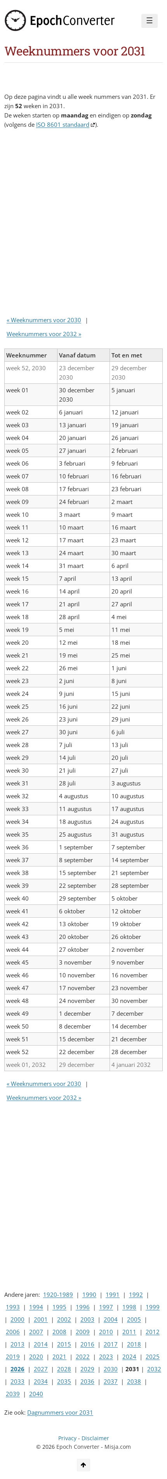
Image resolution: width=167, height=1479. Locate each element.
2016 (87, 1344)
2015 (64, 1344)
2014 (41, 1344)
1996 (83, 1307)
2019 (13, 1356)
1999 (153, 1307)
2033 (17, 1381)
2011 (129, 1332)
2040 (36, 1394)
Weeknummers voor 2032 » (44, 334)
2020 (36, 1356)
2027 (41, 1369)
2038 (134, 1381)
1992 (136, 1294)
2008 (59, 1332)
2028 (64, 1369)
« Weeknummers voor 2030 (44, 320)
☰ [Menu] (149, 20)
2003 (87, 1319)
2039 (13, 1394)
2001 (41, 1319)
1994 (36, 1307)
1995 (59, 1307)
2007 (36, 1332)
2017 (111, 1344)
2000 (17, 1319)
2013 (17, 1344)
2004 (111, 1319)
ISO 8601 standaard (62, 124)
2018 (134, 1344)
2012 (153, 1332)
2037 (111, 1381)
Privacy (67, 1438)
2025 (153, 1356)
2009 (83, 1332)
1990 (89, 1294)
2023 (106, 1356)
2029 (87, 1369)
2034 (41, 1381)
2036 (87, 1381)
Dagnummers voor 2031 (60, 1412)
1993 (13, 1307)
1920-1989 (58, 1294)
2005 (134, 1319)
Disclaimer (95, 1438)
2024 (129, 1356)
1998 (129, 1307)
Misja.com (117, 1446)
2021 (59, 1356)
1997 (106, 1307)
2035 (64, 1381)
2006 (13, 1332)
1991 (113, 1294)
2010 (106, 1332)
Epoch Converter (77, 1446)
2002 (64, 1319)
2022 (83, 1356)
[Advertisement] (83, 224)
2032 (154, 1369)
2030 (111, 1369)
